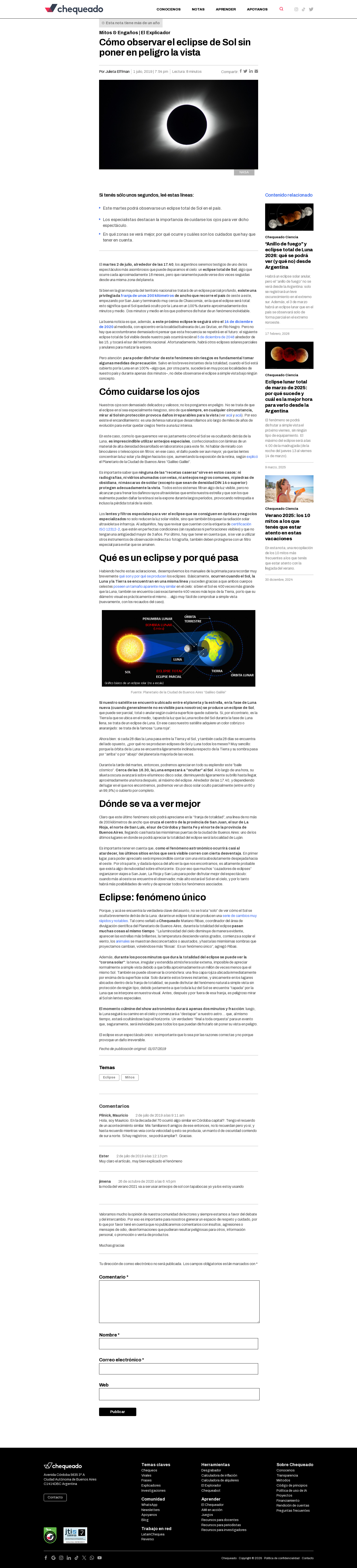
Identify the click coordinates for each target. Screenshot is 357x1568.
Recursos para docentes (220, 1520)
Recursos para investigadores (224, 1530)
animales (123, 941)
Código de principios (292, 1485)
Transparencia (287, 1475)
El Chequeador (212, 1505)
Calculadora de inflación (219, 1475)
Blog (145, 1520)
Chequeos (149, 1470)
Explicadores (151, 1485)
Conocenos (169, 9)
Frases (146, 1480)
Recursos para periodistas (221, 1525)
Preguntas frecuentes (293, 1510)
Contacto (55, 1497)
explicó (252, 457)
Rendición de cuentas (293, 1505)
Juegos (207, 1515)
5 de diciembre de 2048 (215, 337)
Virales (146, 1475)
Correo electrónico (121, 1359)
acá (229, 415)
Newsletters (150, 1510)
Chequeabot (210, 1490)
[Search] (281, 9)
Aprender (226, 9)
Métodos (283, 1480)
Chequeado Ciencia (281, 237)
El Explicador (155, 32)
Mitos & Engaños (118, 32)
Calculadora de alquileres (220, 1480)
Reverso (147, 1539)
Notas (198, 9)
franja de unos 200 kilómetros (147, 296)
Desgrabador (211, 1470)
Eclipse (109, 1077)
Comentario (113, 1276)
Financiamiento (288, 1500)
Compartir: (230, 72)
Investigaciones (153, 1490)
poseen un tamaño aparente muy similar (144, 586)
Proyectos (284, 1495)
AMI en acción (211, 1510)
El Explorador (211, 1485)
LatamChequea (152, 1534)
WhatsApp (149, 1505)
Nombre (109, 1334)
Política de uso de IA (292, 1490)
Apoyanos (257, 9)
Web (104, 1384)
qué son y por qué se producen (143, 576)
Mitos (130, 1077)
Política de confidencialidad (282, 1558)
